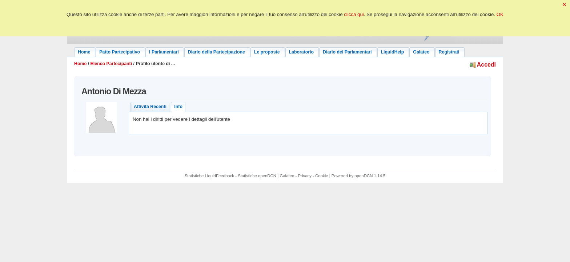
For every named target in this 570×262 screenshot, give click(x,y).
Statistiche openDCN (257, 176)
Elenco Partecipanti (111, 63)
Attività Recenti (150, 106)
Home (80, 63)
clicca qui (354, 14)
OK (500, 14)
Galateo (287, 176)
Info (178, 106)
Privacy (305, 176)
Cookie (321, 176)
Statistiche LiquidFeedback (209, 176)
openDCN (363, 176)
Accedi (483, 64)
